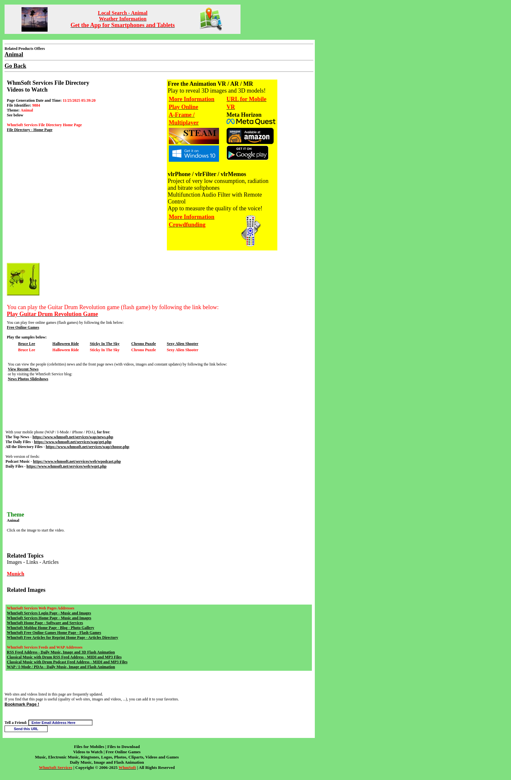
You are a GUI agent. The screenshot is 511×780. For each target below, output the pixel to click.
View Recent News (23, 369)
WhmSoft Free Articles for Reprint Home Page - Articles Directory (62, 637)
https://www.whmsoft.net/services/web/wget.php (66, 466)
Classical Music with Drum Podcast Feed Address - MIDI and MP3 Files (67, 662)
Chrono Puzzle (143, 343)
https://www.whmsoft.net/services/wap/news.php (73, 437)
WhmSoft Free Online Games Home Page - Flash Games (54, 632)
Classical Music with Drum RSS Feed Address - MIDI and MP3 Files (64, 657)
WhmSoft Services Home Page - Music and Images (49, 618)
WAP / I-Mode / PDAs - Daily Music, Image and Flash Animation (61, 667)
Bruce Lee (26, 343)
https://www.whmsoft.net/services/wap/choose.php (87, 446)
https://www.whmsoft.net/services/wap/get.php (72, 442)
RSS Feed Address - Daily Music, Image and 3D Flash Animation (61, 652)
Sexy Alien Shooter (182, 343)
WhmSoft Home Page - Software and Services (45, 623)
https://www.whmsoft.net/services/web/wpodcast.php (77, 461)
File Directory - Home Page (29, 130)
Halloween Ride (65, 343)
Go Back (15, 66)
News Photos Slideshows (28, 379)
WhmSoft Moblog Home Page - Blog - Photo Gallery (50, 627)
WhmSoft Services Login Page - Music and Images (49, 613)
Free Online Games (23, 327)
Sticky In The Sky (104, 343)
